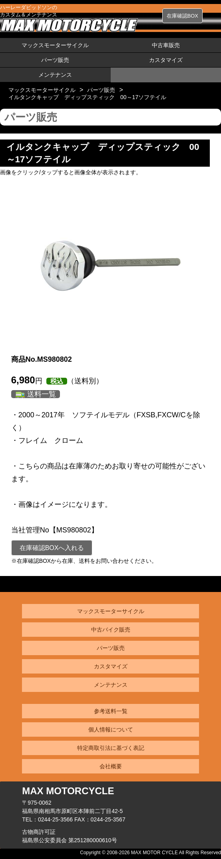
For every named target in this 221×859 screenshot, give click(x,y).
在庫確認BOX (182, 16)
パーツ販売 (55, 60)
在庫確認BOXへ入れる (52, 547)
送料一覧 (41, 394)
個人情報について (110, 729)
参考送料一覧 (110, 711)
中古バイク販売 (110, 629)
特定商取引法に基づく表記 (110, 748)
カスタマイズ (166, 60)
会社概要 (111, 766)
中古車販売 (166, 45)
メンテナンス (55, 75)
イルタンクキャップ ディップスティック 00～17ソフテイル (87, 97)
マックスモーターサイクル (55, 45)
